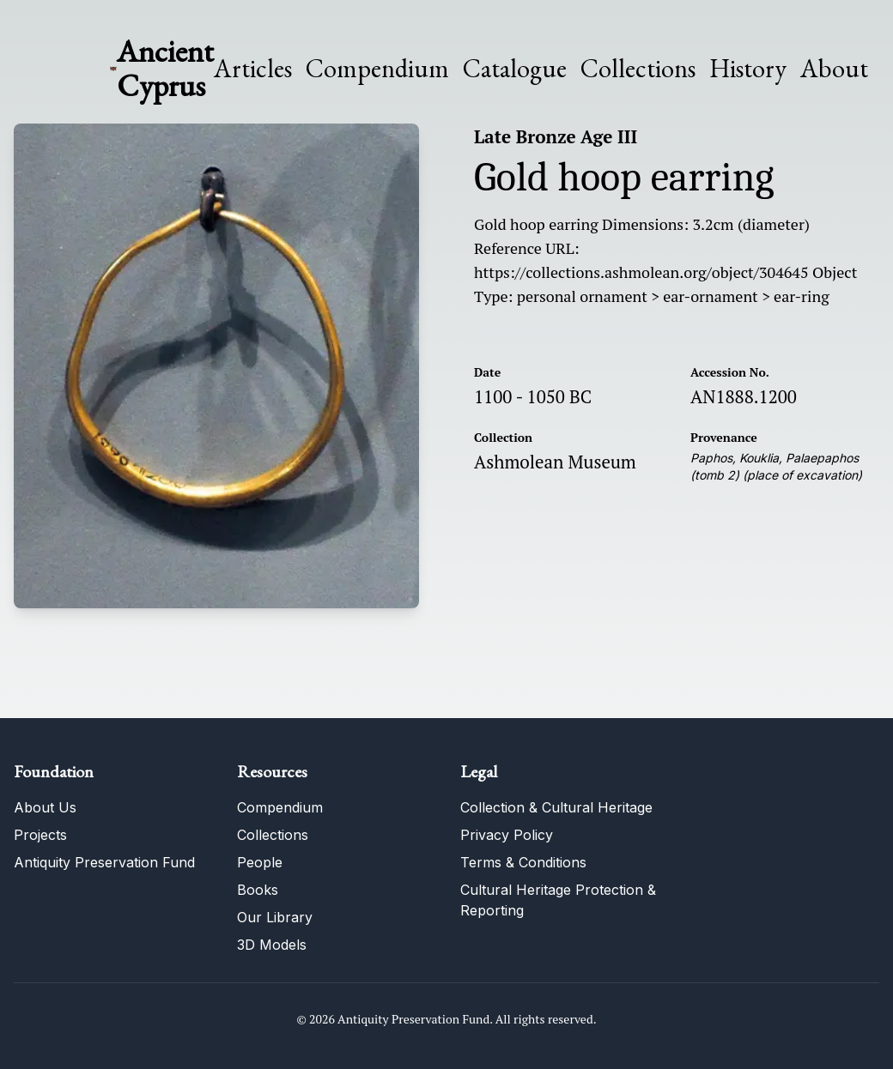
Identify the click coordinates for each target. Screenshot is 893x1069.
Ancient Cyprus (165, 68)
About (834, 68)
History (748, 68)
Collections (638, 68)
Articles (253, 68)
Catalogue (515, 68)
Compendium (377, 68)
